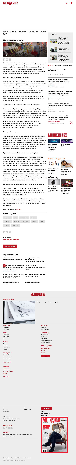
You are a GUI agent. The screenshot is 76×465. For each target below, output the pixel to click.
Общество (6, 329)
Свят (5, 332)
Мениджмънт (7, 352)
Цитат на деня (45, 342)
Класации (44, 336)
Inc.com (18, 209)
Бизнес (5, 341)
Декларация (6, 411)
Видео (43, 352)
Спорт (43, 350)
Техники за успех (8, 356)
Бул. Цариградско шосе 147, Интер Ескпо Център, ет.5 (17, 434)
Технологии (7, 362)
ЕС (4, 338)
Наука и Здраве (46, 345)
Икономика (6, 349)
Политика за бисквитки (9, 420)
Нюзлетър (46, 356)
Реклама (43, 327)
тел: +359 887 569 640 (8, 436)
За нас (5, 407)
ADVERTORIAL (53, 34)
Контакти (6, 376)
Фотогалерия (45, 334)
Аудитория (6, 409)
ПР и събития (45, 329)
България (6, 325)
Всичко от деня (8, 299)
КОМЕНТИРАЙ (10, 246)
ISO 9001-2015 (27, 409)
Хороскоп (44, 338)
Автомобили (45, 348)
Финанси (5, 343)
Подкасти (6, 369)
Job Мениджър (7, 358)
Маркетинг (45, 325)
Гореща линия (8, 371)
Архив (5, 373)
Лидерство (6, 354)
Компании (6, 345)
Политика (6, 327)
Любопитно (45, 332)
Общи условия (7, 416)
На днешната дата (46, 340)
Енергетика (6, 347)
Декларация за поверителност (11, 418)
